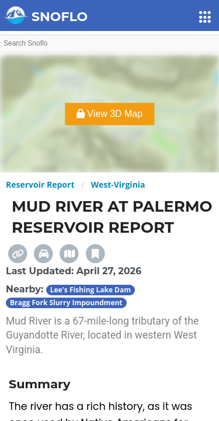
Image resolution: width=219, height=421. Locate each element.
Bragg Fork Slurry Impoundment (66, 303)
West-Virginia (118, 184)
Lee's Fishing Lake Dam (90, 290)
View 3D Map (109, 114)
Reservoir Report (40, 184)
